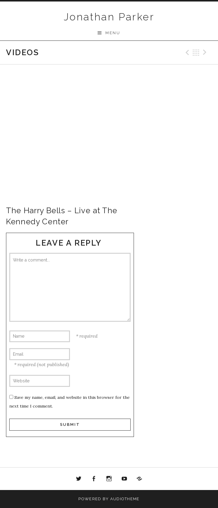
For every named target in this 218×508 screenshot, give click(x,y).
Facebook (94, 479)
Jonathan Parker (109, 17)
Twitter (78, 479)
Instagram (109, 479)
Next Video (205, 52)
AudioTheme (125, 499)
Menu (112, 33)
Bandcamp (139, 479)
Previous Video (186, 52)
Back (196, 52)
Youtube (124, 479)
